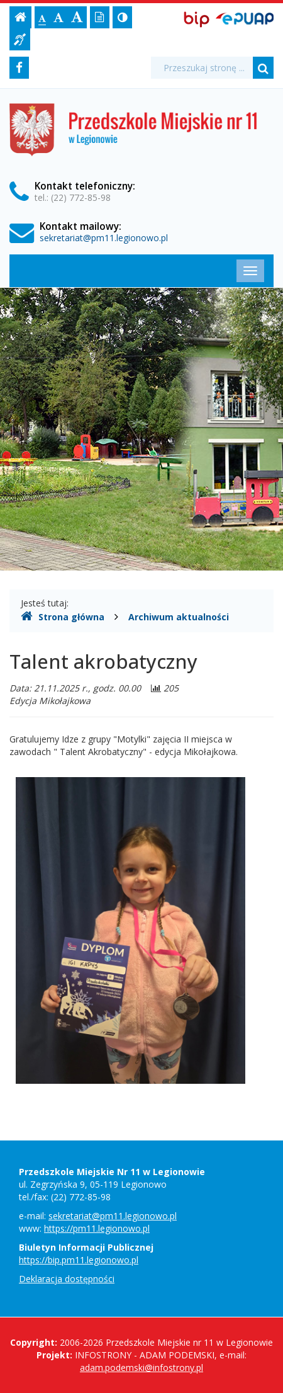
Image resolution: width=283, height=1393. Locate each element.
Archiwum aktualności (178, 617)
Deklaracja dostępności (66, 1279)
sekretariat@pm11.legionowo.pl (104, 238)
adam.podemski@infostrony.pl (141, 1367)
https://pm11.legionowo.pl (97, 1228)
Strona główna (62, 616)
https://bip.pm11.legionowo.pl (78, 1260)
